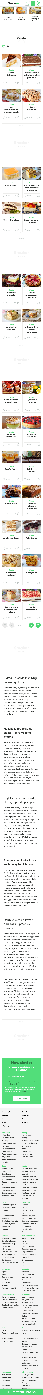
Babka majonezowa (9, 1302)
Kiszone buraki (27, 1310)
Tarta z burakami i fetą (30, 1377)
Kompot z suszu (27, 1260)
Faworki (5, 1274)
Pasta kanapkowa (9, 1143)
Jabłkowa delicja (32, 470)
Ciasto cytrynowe (8, 1224)
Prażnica (5, 1162)
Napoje (5, 1115)
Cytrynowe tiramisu (31, 401)
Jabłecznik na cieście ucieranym (31, 329)
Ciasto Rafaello (8, 1216)
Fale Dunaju (32, 538)
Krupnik (24, 1207)
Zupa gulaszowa (8, 1188)
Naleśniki (5, 1146)
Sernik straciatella (31, 608)
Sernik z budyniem (9, 1205)
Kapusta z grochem (29, 1249)
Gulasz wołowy (8, 1339)
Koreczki (5, 1285)
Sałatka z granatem (29, 1193)
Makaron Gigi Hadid (29, 1358)
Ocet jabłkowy (27, 1300)
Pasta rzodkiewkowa (30, 1285)
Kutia (24, 1263)
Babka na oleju (8, 1213)
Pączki (4, 1272)
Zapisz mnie (21, 1098)
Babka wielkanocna (9, 1252)
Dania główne (8, 1112)
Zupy (4, 1122)
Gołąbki (25, 1205)
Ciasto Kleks (11, 503)
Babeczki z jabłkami (11, 573)
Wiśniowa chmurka (11, 293)
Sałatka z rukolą (28, 1185)
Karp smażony (27, 1252)
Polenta (24, 1232)
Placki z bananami (9, 1160)
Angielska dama (11, 538)
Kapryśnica (31, 572)
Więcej (24, 1091)
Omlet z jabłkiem (8, 1149)
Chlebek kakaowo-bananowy (32, 506)
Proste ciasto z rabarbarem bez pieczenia (32, 75)
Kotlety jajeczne (28, 1375)
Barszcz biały (7, 1179)
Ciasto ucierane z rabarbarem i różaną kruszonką (11, 611)
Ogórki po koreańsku (29, 1321)
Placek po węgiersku (10, 1333)
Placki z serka (7, 1151)
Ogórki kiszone (27, 1302)
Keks (23, 1265)
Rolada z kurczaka (29, 1380)
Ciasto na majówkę (31, 435)
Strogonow (6, 1336)
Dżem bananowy (28, 1319)
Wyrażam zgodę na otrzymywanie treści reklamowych (20, 1083)
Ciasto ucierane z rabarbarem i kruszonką (31, 187)
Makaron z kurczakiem (30, 1141)
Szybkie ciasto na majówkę (11, 401)
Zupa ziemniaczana (9, 1182)
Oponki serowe (7, 1277)
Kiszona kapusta (28, 1297)
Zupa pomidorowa (9, 1193)
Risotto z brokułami (29, 1218)
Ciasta (11, 70)
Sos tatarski (6, 1260)
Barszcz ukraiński (8, 1177)
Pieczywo (6, 1119)
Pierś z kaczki (27, 1135)
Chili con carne (7, 1341)
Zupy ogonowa (7, 1169)
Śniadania (26, 1112)
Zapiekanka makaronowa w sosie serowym (30, 1338)
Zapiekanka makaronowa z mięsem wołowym (31, 1352)
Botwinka (25, 1272)
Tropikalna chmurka (11, 328)
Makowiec (6, 1218)
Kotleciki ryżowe (28, 1229)
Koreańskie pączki (9, 1288)
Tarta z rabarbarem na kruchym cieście (11, 109)
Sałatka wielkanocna (10, 1263)
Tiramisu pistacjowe (11, 435)
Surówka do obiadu (29, 1169)
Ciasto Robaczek (11, 73)
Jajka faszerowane (9, 1238)
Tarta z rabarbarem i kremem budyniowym (31, 296)
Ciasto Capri (11, 185)
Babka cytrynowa (8, 1255)
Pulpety (24, 1138)
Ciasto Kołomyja (32, 108)
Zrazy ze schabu (28, 1157)
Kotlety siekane (27, 1146)
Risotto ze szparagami (30, 1221)
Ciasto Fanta (11, 469)
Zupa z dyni (6, 1171)
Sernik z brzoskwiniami (30, 1288)
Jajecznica (6, 1135)
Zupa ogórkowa (8, 1190)
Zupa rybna (26, 1244)
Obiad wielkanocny (9, 1241)
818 (23, 625)
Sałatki (25, 1122)
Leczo (4, 1330)
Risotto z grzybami (29, 1216)
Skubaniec (6, 1229)
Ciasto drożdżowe (9, 1207)
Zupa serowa (7, 1185)
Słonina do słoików (29, 1324)
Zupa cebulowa (8, 1196)
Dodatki (25, 1115)
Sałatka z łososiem (29, 1177)
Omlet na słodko (8, 1138)
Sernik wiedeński (28, 1291)
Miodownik (6, 1226)
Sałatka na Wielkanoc (30, 1188)
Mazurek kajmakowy (10, 1300)
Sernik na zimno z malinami (32, 221)
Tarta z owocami (8, 1297)
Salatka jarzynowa (29, 1182)
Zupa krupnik (7, 1174)
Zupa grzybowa (28, 1246)
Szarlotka (5, 1210)
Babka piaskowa (8, 1257)
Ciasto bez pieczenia (10, 1221)
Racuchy (5, 1141)
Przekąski (26, 1119)
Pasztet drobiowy (8, 1244)
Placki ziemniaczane (29, 1143)
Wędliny (5, 1126)
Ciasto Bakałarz (11, 220)
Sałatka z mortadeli (29, 1190)
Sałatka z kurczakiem (30, 1179)
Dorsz (24, 1149)
